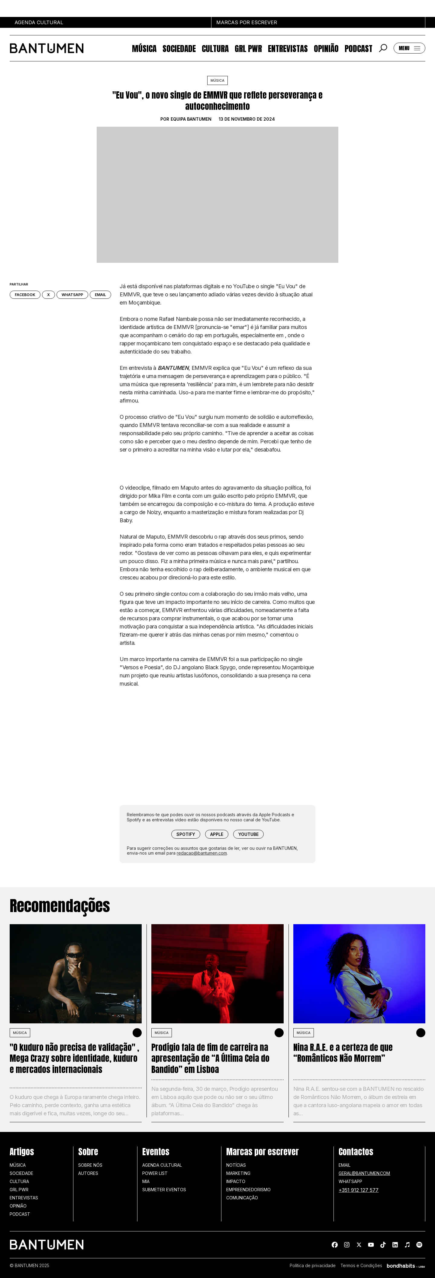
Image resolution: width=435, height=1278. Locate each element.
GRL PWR (248, 48)
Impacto (235, 1181)
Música (144, 48)
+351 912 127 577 (359, 1190)
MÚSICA (20, 1033)
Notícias (236, 1165)
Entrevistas (288, 48)
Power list (155, 1173)
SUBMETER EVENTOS (164, 1189)
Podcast (358, 48)
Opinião (326, 48)
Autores (88, 1173)
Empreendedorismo (248, 1189)
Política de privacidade (313, 1265)
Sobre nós (90, 1165)
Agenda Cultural (162, 1165)
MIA (146, 1181)
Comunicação (242, 1197)
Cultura (215, 48)
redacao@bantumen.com (202, 853)
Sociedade (179, 48)
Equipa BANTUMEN (191, 119)
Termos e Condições (361, 1265)
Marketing (238, 1173)
